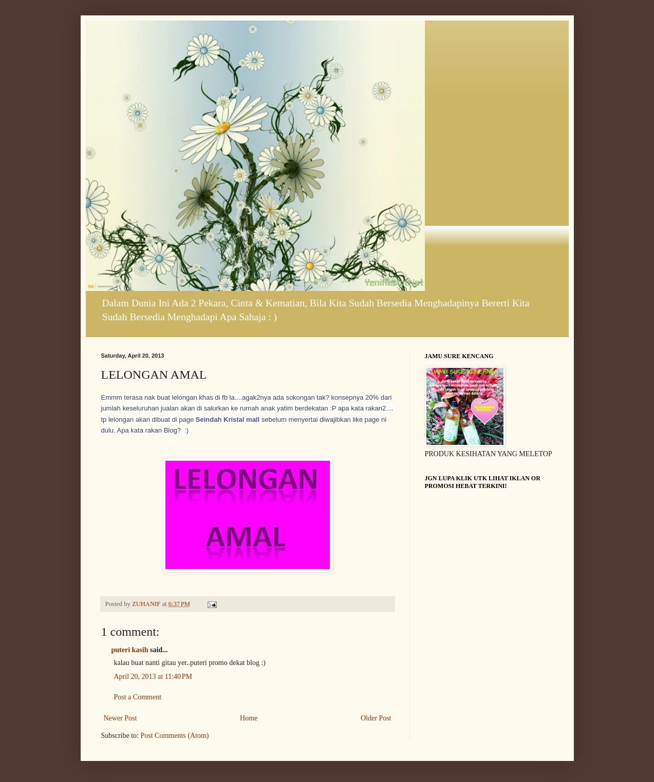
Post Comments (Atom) (175, 735)
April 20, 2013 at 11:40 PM (153, 676)
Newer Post (120, 718)
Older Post (376, 718)
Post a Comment (138, 697)
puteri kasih (129, 650)
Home (248, 718)
